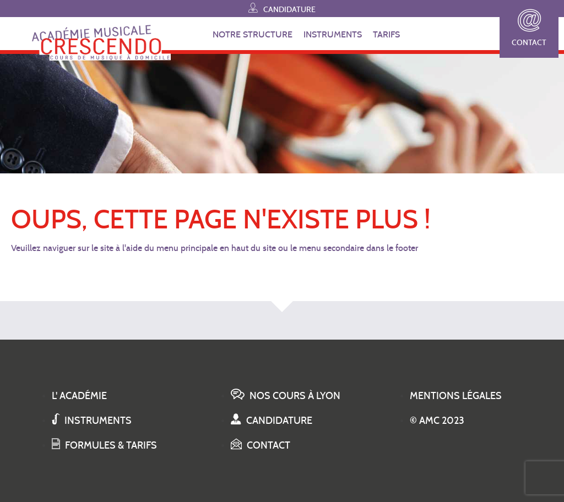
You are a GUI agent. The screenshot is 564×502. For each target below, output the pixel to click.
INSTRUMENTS (332, 34)
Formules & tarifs (104, 445)
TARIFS (386, 34)
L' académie (79, 396)
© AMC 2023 (437, 420)
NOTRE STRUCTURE (252, 34)
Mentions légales (456, 396)
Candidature (282, 8)
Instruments (92, 420)
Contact (529, 28)
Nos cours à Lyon (285, 396)
